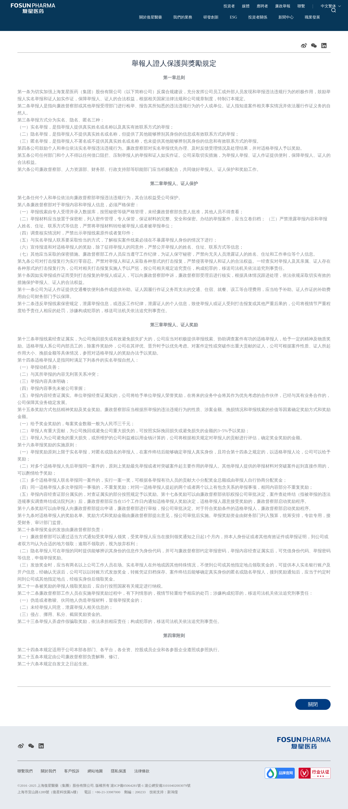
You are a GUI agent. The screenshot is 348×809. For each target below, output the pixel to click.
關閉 (313, 704)
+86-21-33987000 (107, 792)
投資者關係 (252, 17)
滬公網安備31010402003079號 (168, 785)
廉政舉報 (282, 6)
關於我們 (51, 771)
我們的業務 (164, 17)
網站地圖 (102, 771)
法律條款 (154, 771)
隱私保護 (128, 771)
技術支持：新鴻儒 (164, 792)
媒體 (246, 6)
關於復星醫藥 (126, 17)
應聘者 (262, 6)
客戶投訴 (77, 771)
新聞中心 (285, 17)
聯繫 (301, 6)
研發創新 (197, 17)
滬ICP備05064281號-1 (127, 785)
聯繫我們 (26, 771)
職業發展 (316, 17)
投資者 (229, 6)
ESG (223, 17)
